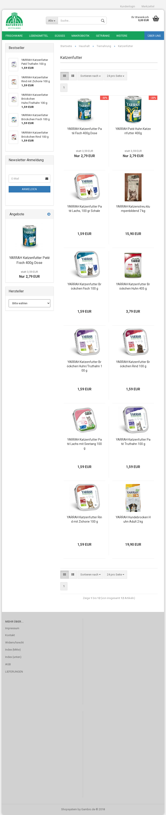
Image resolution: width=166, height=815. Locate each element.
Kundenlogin (127, 6)
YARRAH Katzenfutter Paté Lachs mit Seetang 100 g (84, 444)
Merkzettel (148, 6)
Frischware (14, 35)
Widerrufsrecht (14, 642)
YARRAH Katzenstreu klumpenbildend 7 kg (133, 209)
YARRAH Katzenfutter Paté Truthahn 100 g (133, 442)
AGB (8, 664)
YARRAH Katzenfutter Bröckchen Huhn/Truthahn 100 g (84, 366)
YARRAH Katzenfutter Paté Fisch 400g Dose (84, 131)
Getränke (103, 35)
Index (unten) (13, 657)
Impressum (12, 628)
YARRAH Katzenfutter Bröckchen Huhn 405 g (133, 286)
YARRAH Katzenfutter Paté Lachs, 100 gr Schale (84, 209)
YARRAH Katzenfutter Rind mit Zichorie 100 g (84, 519)
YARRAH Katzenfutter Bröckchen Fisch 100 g (84, 286)
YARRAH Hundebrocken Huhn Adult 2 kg (133, 519)
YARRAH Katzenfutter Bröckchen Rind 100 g (133, 364)
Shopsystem (69, 809)
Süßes (60, 35)
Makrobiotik (80, 35)
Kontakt (10, 635)
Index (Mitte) (13, 649)
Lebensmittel (38, 35)
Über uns (154, 35)
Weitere (121, 35)
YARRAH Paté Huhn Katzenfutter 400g (133, 131)
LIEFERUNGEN (14, 671)
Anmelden (29, 189)
